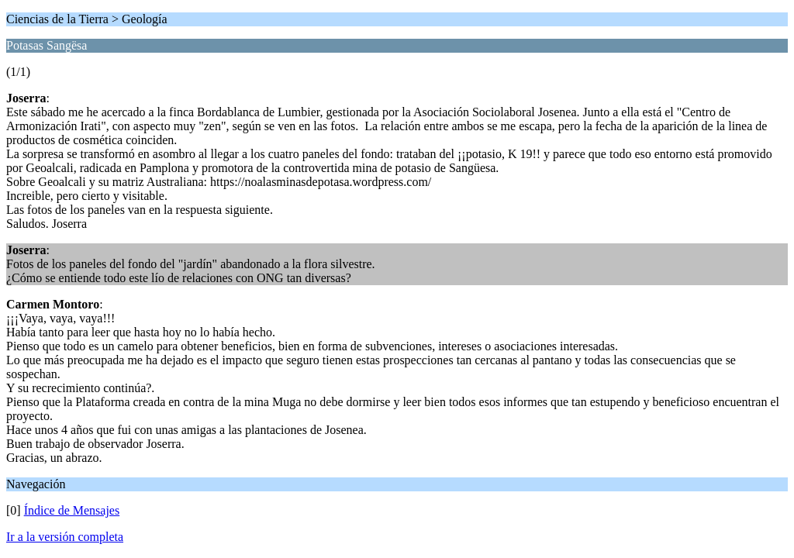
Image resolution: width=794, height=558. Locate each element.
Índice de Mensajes (72, 510)
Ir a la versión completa (64, 536)
